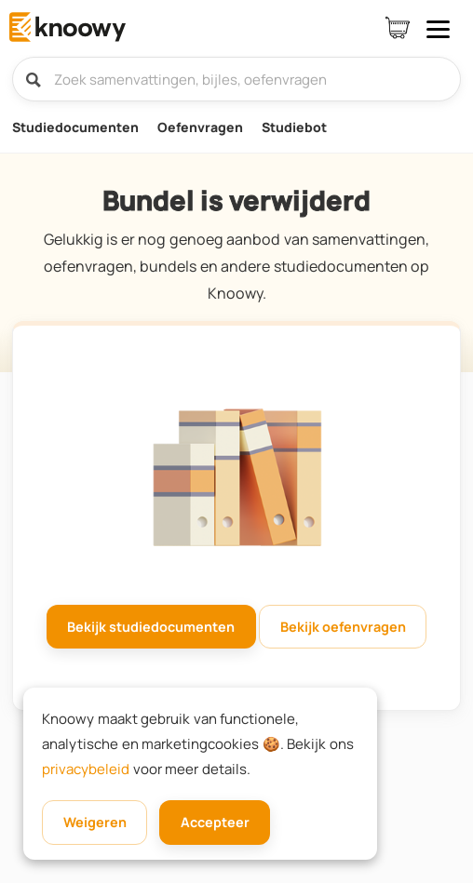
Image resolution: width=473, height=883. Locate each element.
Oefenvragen (200, 127)
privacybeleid (85, 769)
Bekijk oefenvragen (343, 626)
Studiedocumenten (75, 127)
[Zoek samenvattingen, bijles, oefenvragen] (237, 79)
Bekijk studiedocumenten (151, 626)
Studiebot (294, 127)
